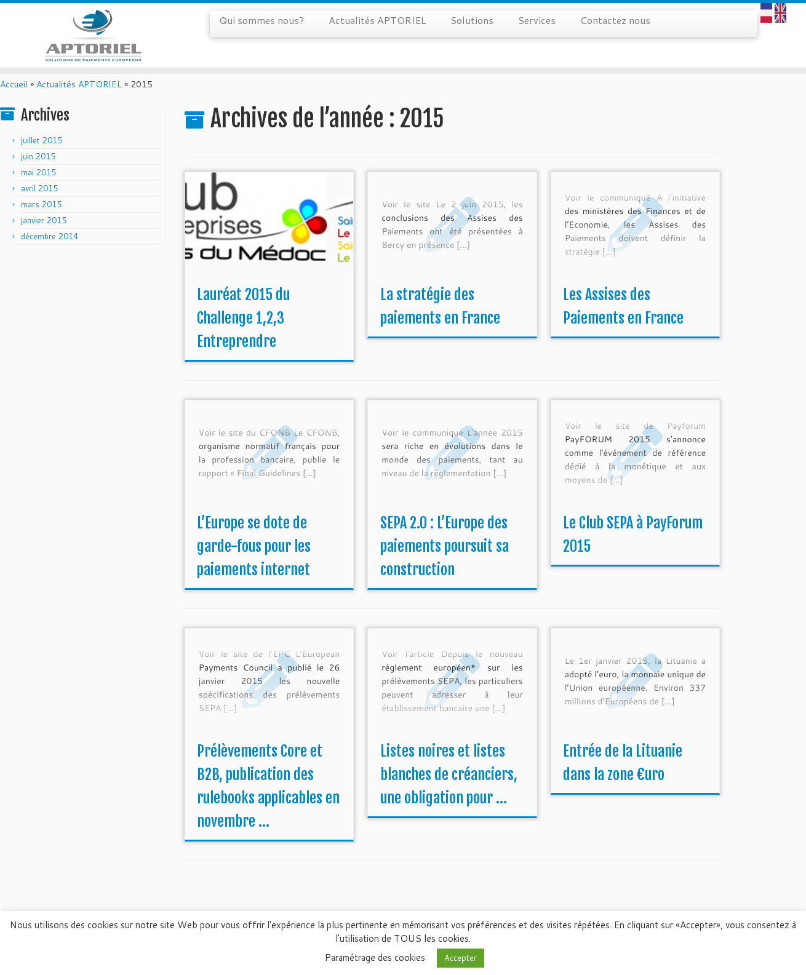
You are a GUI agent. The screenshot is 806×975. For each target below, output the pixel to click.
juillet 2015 (41, 161)
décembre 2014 (49, 257)
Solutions (471, 20)
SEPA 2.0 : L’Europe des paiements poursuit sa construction (444, 567)
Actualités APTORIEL (377, 20)
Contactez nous (615, 20)
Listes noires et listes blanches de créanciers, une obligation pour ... (448, 795)
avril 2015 (39, 209)
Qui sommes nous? (261, 20)
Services (537, 20)
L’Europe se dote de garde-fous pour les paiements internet (254, 567)
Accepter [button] (460, 957)
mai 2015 (38, 193)
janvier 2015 (43, 241)
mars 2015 (41, 225)
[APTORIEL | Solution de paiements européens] (93, 40)
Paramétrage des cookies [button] (375, 957)
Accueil (14, 105)
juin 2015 (38, 177)
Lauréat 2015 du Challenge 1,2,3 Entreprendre (243, 339)
